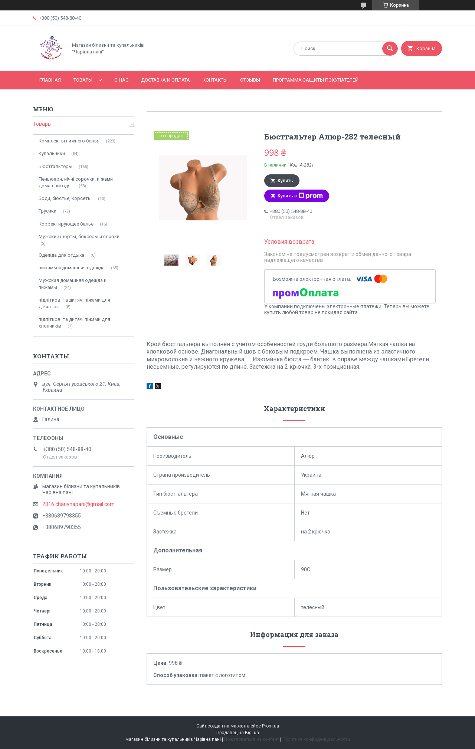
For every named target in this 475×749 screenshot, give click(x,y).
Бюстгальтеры (55, 166)
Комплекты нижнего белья (69, 141)
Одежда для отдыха (61, 255)
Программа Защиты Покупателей (315, 80)
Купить (285, 180)
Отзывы (250, 80)
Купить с (300, 196)
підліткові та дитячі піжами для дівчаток (74, 303)
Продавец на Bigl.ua (237, 732)
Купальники (52, 153)
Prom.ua (270, 726)
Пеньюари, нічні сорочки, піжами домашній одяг (76, 182)
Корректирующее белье (66, 224)
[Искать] (390, 49)
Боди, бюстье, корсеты (65, 198)
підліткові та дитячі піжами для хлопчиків (74, 322)
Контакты (215, 80)
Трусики (47, 211)
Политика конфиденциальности (316, 739)
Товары (82, 80)
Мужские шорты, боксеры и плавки (79, 236)
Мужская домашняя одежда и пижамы (73, 283)
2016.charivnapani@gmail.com (78, 504)
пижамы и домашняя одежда (72, 267)
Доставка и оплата (165, 80)
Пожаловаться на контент (251, 739)
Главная (50, 80)
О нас (121, 80)
